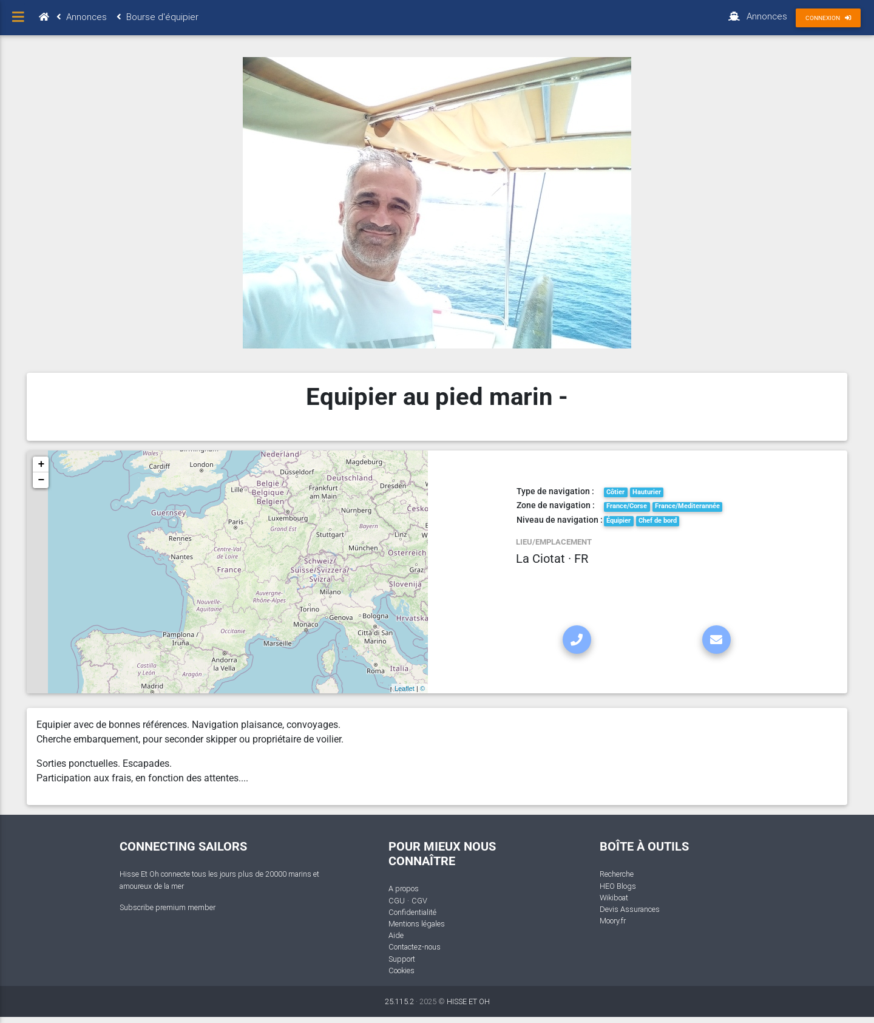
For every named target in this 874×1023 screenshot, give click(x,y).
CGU (396, 901)
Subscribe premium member (167, 907)
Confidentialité (412, 912)
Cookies (401, 970)
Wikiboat (614, 897)
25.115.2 (399, 1001)
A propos (403, 888)
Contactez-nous (414, 947)
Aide (396, 935)
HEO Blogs (618, 886)
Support (401, 959)
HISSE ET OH (468, 1001)
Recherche (617, 874)
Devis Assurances (630, 909)
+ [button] (41, 464)
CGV (419, 901)
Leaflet (405, 688)
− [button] (41, 480)
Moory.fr (613, 921)
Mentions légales (416, 924)
